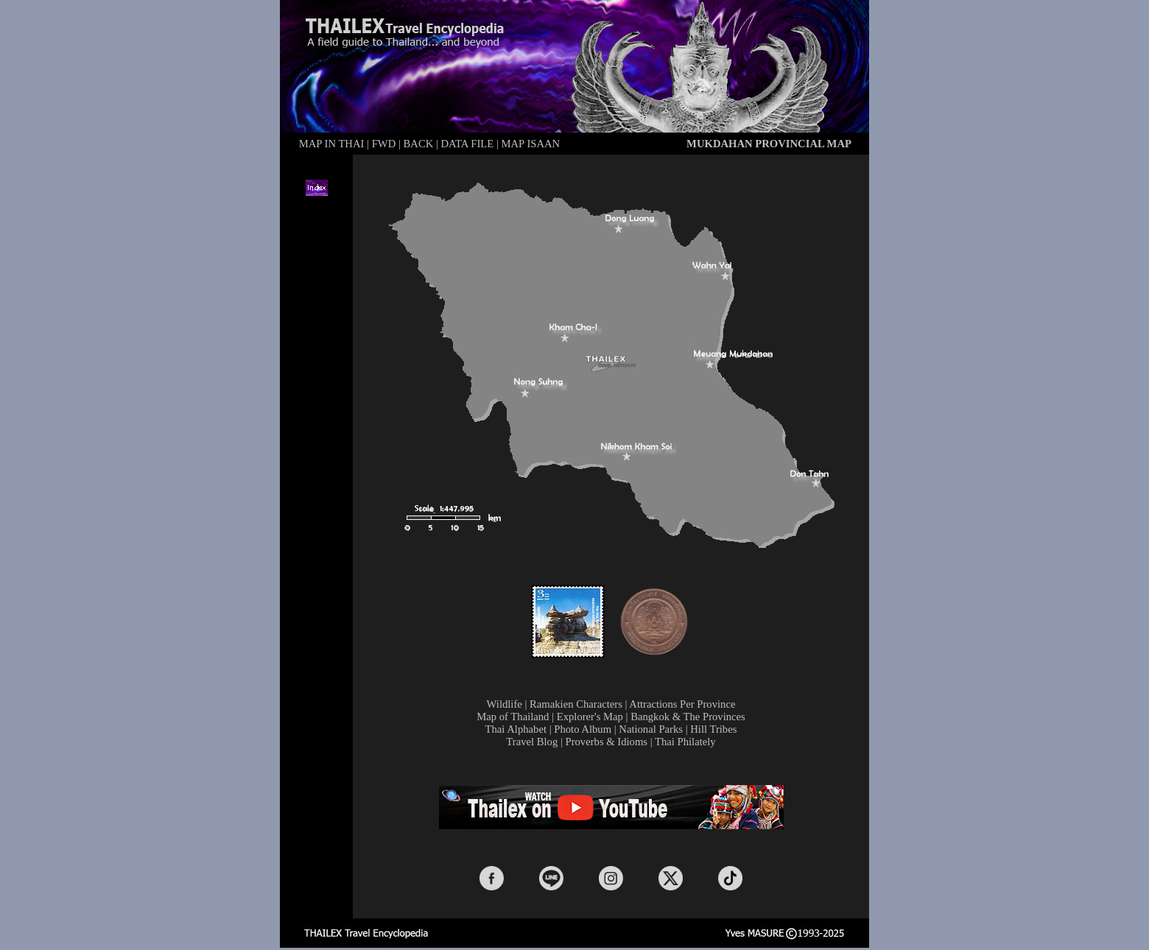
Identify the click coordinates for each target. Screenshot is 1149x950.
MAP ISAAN (531, 143)
